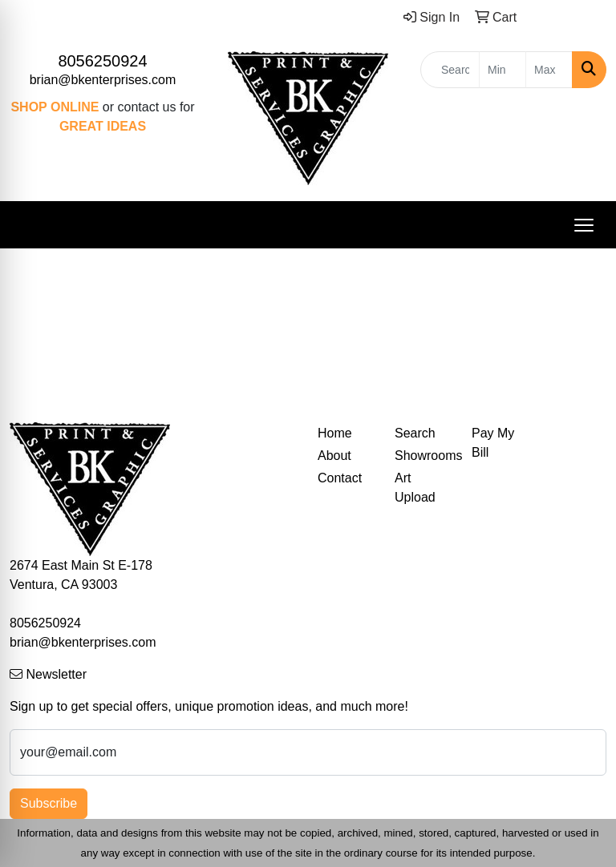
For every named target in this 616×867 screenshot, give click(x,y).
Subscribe (48, 803)
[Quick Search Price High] (549, 69)
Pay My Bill (493, 442)
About (334, 455)
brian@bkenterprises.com (103, 80)
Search (415, 433)
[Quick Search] (450, 69)
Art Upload (415, 487)
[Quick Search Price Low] (502, 69)
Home (335, 433)
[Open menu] (584, 225)
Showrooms (423, 455)
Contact (340, 478)
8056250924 (102, 61)
